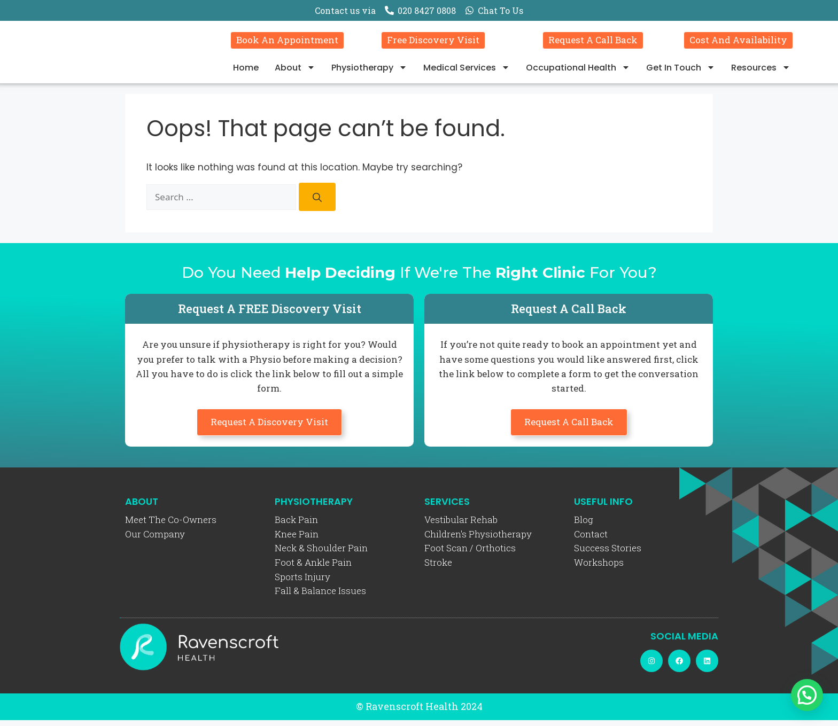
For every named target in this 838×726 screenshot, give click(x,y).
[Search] (317, 203)
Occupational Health (578, 70)
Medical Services (466, 70)
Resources (760, 70)
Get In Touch (680, 70)
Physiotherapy (369, 70)
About (295, 70)
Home (246, 70)
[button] (807, 695)
